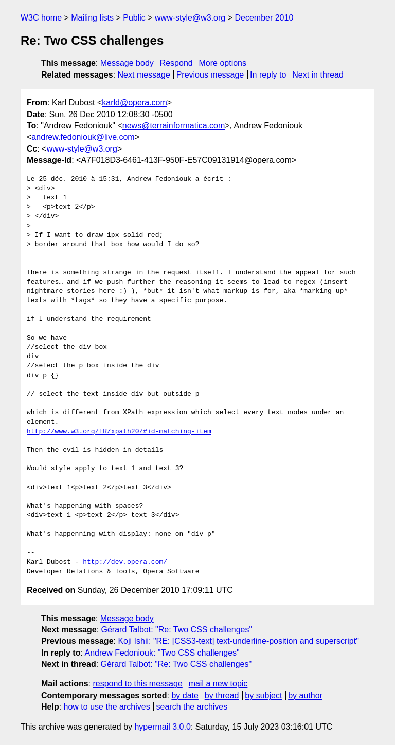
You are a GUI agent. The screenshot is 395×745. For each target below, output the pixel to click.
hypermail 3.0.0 (162, 726)
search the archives (192, 706)
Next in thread (318, 74)
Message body (127, 63)
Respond (176, 63)
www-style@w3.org (190, 17)
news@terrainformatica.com (173, 125)
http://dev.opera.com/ (125, 562)
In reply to (268, 74)
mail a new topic (218, 683)
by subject (263, 695)
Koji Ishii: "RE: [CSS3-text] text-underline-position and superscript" (238, 641)
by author (305, 695)
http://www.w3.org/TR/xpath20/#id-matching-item (119, 431)
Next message (144, 74)
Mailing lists (92, 17)
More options (223, 63)
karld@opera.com (134, 102)
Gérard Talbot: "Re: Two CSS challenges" (177, 629)
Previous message (210, 74)
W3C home (41, 17)
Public (134, 17)
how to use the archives (107, 706)
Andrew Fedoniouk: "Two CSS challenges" (161, 652)
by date (184, 695)
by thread (222, 695)
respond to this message (137, 683)
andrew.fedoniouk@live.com (82, 137)
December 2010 (264, 17)
